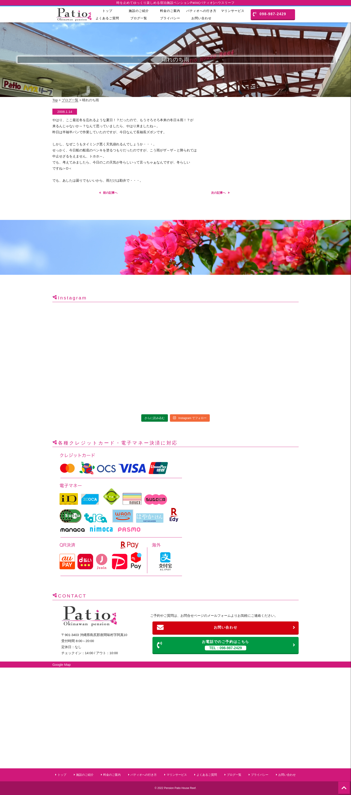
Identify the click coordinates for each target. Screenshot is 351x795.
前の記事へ (110, 192)
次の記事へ (218, 192)
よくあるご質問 (107, 18)
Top (55, 100)
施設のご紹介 (139, 11)
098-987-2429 (269, 14)
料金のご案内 (170, 11)
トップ (107, 11)
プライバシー (170, 18)
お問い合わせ (201, 18)
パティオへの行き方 (201, 11)
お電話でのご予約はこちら (226, 645)
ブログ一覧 (138, 18)
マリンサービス (232, 11)
